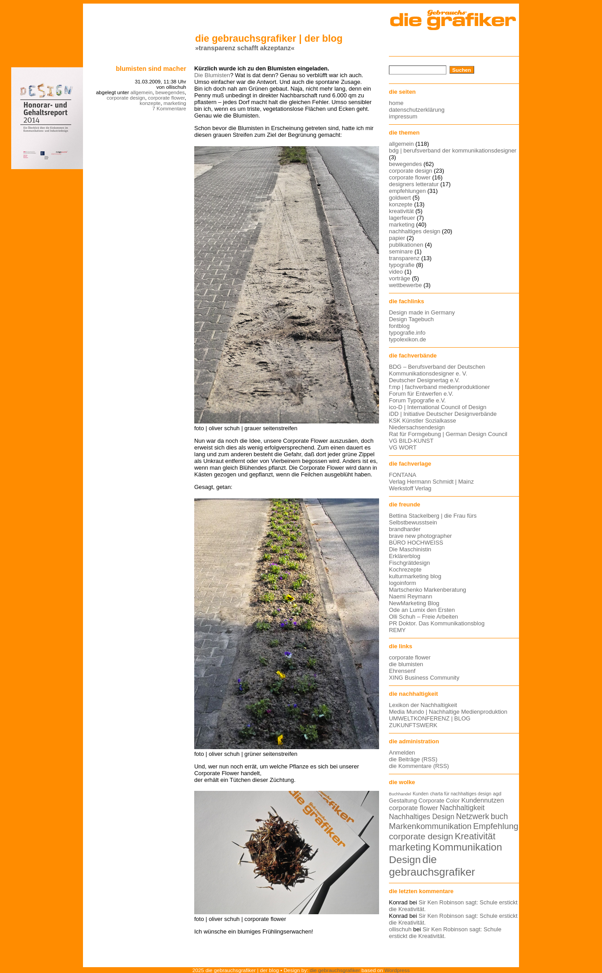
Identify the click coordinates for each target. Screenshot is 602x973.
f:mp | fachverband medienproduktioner (439, 387)
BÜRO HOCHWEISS (416, 542)
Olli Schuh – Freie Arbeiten (423, 616)
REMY (397, 630)
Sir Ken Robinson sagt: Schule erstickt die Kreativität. (445, 932)
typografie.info (407, 332)
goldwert (400, 197)
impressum (403, 116)
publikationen (406, 244)
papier (397, 238)
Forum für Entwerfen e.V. (421, 393)
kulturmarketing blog (415, 576)
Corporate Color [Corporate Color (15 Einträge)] (439, 800)
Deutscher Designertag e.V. (424, 380)
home (396, 103)
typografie (401, 265)
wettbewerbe (405, 285)
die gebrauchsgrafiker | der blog (269, 38)
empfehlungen (407, 191)
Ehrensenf (402, 671)
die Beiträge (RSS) (413, 759)
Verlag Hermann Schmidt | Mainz (431, 481)
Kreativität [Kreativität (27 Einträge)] (475, 836)
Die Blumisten (212, 75)
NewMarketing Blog (414, 603)
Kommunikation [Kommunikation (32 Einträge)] (467, 847)
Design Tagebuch (411, 319)
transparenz (404, 258)
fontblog (399, 326)
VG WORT (403, 447)
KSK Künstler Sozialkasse (422, 420)
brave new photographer (420, 535)
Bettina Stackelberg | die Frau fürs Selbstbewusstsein (433, 519)
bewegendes (169, 92)
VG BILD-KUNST (411, 440)
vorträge (399, 278)
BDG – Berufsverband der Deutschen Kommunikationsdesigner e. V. (437, 370)
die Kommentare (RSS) (419, 766)
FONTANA (402, 474)
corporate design (126, 97)
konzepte (150, 103)
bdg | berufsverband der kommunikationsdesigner (452, 150)
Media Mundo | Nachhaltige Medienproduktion (448, 711)
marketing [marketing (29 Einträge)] (410, 847)
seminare (401, 251)
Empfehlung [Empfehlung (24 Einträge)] (496, 826)
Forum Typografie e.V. (417, 400)
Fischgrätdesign (409, 562)
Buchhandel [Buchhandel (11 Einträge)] (400, 794)
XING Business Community (424, 677)
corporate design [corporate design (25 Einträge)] (421, 836)
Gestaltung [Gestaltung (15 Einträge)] (403, 800)
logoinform (402, 583)
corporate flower (166, 97)
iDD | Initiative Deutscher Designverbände (443, 413)
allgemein (142, 92)
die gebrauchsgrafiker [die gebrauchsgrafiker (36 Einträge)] (432, 865)
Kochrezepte (405, 569)
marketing (174, 103)
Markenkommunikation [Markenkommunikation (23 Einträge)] (430, 826)
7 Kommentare (169, 108)
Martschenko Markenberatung (427, 589)
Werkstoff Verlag (410, 488)
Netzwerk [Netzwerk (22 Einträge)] (472, 816)
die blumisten (406, 664)
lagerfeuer (402, 217)
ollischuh (400, 929)
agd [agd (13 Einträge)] (497, 793)
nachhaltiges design (415, 231)
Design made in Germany (422, 312)
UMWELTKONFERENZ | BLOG (430, 718)
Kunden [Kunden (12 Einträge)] (420, 793)
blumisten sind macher (151, 68)
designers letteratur (414, 184)
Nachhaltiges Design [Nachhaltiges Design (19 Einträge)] (421, 816)
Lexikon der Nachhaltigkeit (423, 705)
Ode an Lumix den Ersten (422, 609)
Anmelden (402, 752)
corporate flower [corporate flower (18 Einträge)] (413, 808)
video (396, 271)
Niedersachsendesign (417, 427)
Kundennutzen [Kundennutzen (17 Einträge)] (482, 800)
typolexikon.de (407, 339)
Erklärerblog (404, 556)
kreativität (401, 211)
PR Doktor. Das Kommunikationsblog (436, 623)
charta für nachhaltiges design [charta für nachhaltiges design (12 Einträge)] (460, 793)
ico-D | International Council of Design (437, 407)
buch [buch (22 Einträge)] (499, 816)
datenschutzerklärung (417, 109)
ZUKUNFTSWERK (413, 725)
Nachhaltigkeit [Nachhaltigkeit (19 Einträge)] (462, 808)
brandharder (405, 529)
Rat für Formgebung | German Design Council (448, 434)
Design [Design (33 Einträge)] (405, 859)
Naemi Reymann (410, 596)
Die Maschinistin (410, 549)
